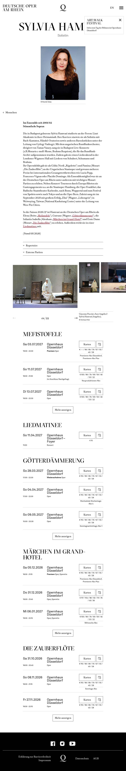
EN (112, 7)
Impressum (45, 760)
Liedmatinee (30, 226)
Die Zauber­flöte (48, 648)
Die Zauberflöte (41, 222)
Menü (121, 8)
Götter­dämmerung (53, 460)
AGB (96, 758)
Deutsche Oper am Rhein (19, 7)
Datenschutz (82, 758)
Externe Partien (34, 252)
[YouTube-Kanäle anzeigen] (72, 743)
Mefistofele (44, 215)
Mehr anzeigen (63, 409)
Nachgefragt (64, 379)
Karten (87, 344)
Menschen (11, 112)
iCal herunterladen (99, 344)
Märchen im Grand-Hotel (67, 219)
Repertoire (32, 245)
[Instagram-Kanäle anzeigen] (62, 743)
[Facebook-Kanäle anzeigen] (53, 743)
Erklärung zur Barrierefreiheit (34, 756)
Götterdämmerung (83, 215)
